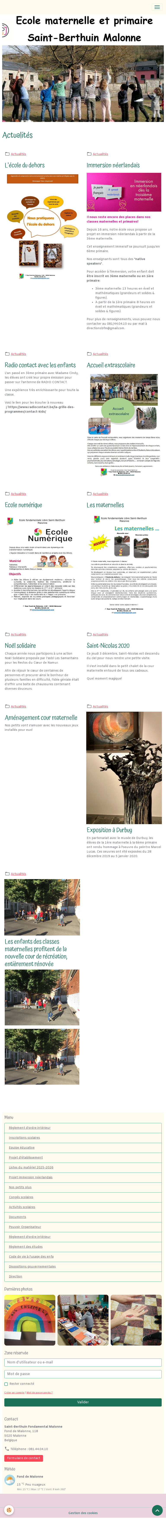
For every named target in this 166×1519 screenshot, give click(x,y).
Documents (17, 1217)
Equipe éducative (22, 1148)
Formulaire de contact (23, 1458)
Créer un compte (14, 1392)
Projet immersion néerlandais (31, 1178)
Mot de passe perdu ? (39, 1392)
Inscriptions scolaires (24, 1138)
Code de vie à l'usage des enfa (31, 1257)
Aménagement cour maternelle (41, 718)
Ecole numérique (23, 505)
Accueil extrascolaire (111, 365)
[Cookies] (9, 1510)
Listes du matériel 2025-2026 (31, 1168)
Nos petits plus (20, 1187)
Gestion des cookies (83, 1513)
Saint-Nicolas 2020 (108, 646)
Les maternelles (105, 505)
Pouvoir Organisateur (25, 1227)
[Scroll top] (157, 1510)
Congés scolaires (21, 1197)
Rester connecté (22, 1384)
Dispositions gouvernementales (32, 1267)
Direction (15, 1277)
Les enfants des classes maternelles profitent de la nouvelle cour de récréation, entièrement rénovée (36, 953)
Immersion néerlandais (113, 165)
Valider (83, 1402)
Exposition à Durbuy (109, 830)
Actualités (18, 154)
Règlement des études (26, 1247)
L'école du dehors (25, 165)
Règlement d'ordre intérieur (30, 1128)
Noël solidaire (20, 646)
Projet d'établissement (26, 1158)
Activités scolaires (22, 1207)
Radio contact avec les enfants (40, 365)
